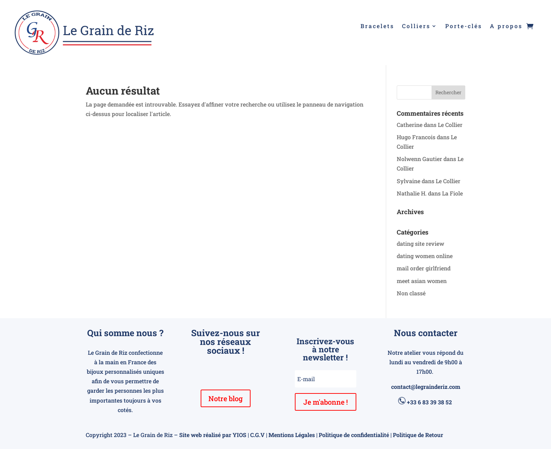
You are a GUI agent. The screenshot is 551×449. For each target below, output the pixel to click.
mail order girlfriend (423, 268)
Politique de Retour (418, 434)
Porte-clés (463, 27)
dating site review (420, 243)
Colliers (416, 27)
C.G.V (257, 434)
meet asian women (422, 280)
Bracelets (377, 27)
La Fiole (452, 193)
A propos (506, 27)
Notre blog (225, 398)
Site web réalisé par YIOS (212, 434)
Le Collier (450, 124)
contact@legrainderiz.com (425, 386)
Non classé (411, 293)
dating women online (425, 255)
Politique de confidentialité (354, 434)
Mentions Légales (291, 434)
